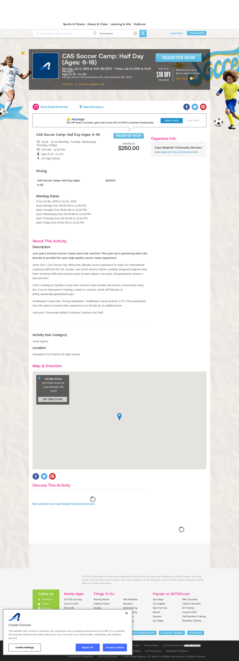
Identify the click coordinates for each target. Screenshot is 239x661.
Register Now (178, 57)
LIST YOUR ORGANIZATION (139, 632)
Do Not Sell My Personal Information (181, 645)
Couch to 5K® (71, 603)
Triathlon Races (102, 603)
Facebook (47, 599)
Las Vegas (158, 620)
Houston (157, 616)
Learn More (193, 120)
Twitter (45, 603)
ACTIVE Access (153, 651)
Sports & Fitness (74, 24)
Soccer (67, 84)
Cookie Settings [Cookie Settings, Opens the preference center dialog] (24, 647)
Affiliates (195, 632)
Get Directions (53, 399)
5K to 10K (69, 608)
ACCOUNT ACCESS (172, 632)
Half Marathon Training (194, 616)
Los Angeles (159, 603)
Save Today (182, 78)
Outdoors (140, 24)
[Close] (126, 613)
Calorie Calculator (191, 603)
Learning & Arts (120, 24)
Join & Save (172, 120)
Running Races (101, 599)
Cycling (97, 608)
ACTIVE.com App (73, 599)
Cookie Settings (192, 646)
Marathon (128, 603)
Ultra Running (130, 608)
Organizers (196, 33)
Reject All (87, 647)
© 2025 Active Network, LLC (136, 656)
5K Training (188, 608)
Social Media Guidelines (80, 656)
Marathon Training (191, 620)
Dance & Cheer (97, 24)
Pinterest (46, 608)
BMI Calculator (190, 599)
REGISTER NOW (128, 136)
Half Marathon (130, 599)
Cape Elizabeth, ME (91, 84)
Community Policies (107, 656)
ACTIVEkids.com (43, 24)
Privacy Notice (151, 645)
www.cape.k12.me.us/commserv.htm (176, 152)
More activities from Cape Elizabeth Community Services (64, 504)
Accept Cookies (115, 647)
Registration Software (177, 651)
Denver (156, 612)
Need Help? (177, 33)
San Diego (158, 599)
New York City (160, 608)
